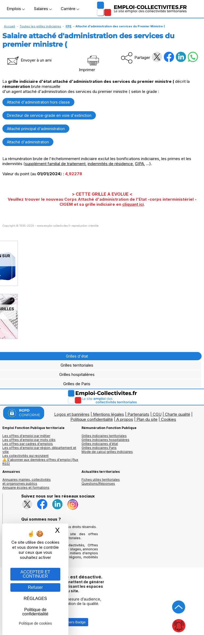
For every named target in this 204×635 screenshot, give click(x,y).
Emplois (16, 8)
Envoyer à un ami (29, 60)
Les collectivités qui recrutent (25, 456)
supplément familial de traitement (55, 163)
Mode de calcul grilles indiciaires (107, 452)
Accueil (9, 26)
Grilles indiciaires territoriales (104, 436)
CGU (157, 414)
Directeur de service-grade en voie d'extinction (49, 115)
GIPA (139, 163)
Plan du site (147, 419)
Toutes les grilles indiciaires (40, 26)
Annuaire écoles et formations (25, 488)
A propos (124, 419)
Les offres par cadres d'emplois (27, 444)
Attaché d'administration (28, 142)
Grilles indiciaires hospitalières (105, 440)
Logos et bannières (72, 414)
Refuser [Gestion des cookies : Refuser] (35, 587)
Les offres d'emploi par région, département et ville (39, 450)
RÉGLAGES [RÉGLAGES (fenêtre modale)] (35, 598)
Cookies (168, 419)
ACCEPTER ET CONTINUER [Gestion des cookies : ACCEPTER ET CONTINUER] (35, 574)
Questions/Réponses (98, 484)
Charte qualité (177, 414)
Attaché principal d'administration (36, 128)
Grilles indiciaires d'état (100, 444)
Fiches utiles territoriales (101, 480)
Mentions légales (108, 414)
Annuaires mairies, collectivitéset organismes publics (26, 482)
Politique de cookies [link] (35, 623)
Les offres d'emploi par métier (26, 436)
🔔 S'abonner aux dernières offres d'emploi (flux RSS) (40, 462)
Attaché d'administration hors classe (38, 102)
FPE (68, 26)
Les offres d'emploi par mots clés (29, 440)
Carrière (70, 8)
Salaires (43, 8)
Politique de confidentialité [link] (35, 611)
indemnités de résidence (110, 163)
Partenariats (138, 414)
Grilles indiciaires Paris (99, 448)
